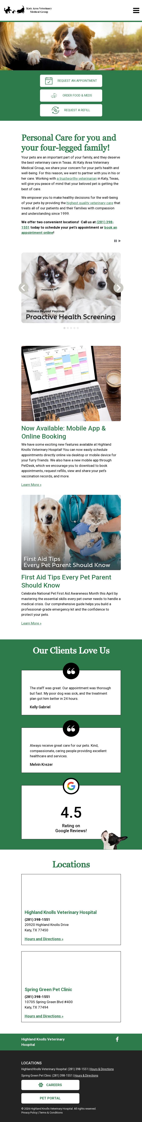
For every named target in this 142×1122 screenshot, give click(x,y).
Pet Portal (50, 1098)
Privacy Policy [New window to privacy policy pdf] (29, 1112)
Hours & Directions (102, 1069)
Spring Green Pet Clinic (48, 989)
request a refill (71, 110)
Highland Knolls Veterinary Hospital (61, 912)
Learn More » (31, 485)
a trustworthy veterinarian (77, 178)
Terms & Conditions (51, 1112)
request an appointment (71, 80)
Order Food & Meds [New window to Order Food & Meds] (71, 95)
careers (50, 1085)
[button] (115, 241)
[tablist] (71, 328)
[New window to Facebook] (117, 1040)
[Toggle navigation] (136, 10)
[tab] (64, 328)
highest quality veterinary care (90, 203)
